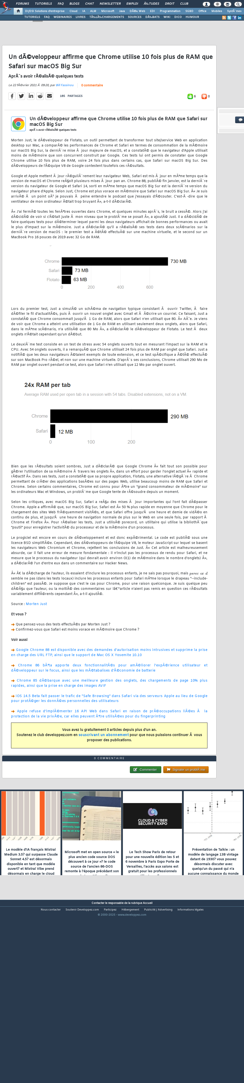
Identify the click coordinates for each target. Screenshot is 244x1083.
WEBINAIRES (63, 17)
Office (202, 11)
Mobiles (216, 11)
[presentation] (198, 597)
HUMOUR (192, 17)
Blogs (74, 4)
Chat (89, 4)
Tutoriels (43, 4)
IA (83, 11)
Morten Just (36, 628)
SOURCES (134, 17)
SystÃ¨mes (234, 11)
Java (122, 11)
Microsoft (107, 11)
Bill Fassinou (65, 109)
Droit (169, 4)
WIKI (166, 17)
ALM (93, 11)
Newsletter (110, 4)
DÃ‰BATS (152, 17)
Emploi (132, 4)
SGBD (189, 11)
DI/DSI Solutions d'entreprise (45, 11)
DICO (178, 17)
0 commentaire (92, 109)
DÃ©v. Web (137, 11)
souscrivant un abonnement (104, 758)
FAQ (60, 4)
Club (184, 4)
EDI (152, 11)
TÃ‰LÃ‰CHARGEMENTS (106, 17)
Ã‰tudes (151, 4)
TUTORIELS (32, 17)
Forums (22, 4)
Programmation (170, 11)
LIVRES (80, 17)
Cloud (73, 11)
